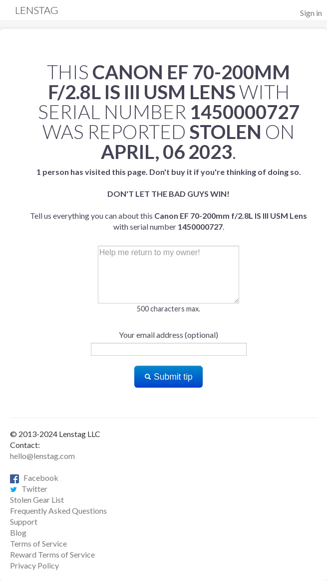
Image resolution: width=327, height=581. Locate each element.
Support (23, 521)
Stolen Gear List (37, 499)
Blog (18, 532)
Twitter (28, 488)
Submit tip (168, 377)
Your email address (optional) (168, 334)
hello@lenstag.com (42, 455)
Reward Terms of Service (52, 554)
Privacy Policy (34, 565)
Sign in (311, 12)
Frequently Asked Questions (58, 510)
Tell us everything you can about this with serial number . (168, 199)
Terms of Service (38, 543)
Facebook (34, 477)
